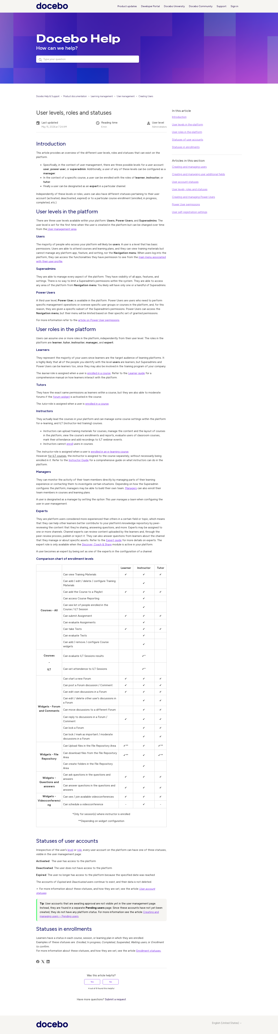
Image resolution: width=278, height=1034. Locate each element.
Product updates (127, 6)
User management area (61, 229)
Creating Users (145, 96)
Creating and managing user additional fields (198, 174)
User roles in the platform (187, 132)
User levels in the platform (187, 124)
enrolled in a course (99, 373)
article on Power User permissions (98, 320)
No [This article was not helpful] (110, 982)
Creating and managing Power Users (193, 197)
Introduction (179, 117)
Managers (131, 488)
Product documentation (75, 96)
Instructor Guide (79, 460)
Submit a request (115, 999)
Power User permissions (186, 204)
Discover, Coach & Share (97, 544)
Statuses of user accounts (187, 139)
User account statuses (185, 182)
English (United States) (227, 1023)
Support (221, 6)
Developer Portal (150, 6)
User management (126, 96)
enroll (69, 443)
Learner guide (136, 373)
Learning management (102, 96)
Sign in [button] (234, 6)
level (70, 850)
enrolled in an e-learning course (110, 451)
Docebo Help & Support (47, 96)
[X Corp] (43, 961)
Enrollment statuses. (148, 950)
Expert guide (114, 540)
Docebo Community (200, 6)
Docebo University (174, 6)
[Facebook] (37, 961)
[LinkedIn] (48, 961)
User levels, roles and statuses (189, 189)
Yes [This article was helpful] (92, 982)
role (79, 850)
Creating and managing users (189, 166)
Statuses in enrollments (186, 147)
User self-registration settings (189, 212)
